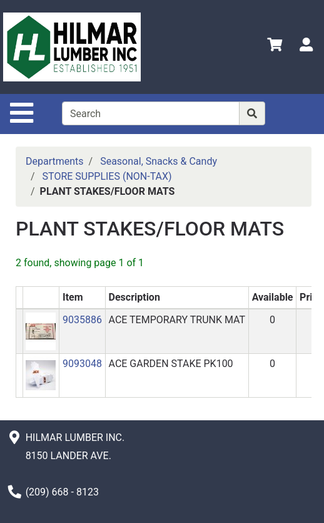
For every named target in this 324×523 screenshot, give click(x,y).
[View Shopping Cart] (274, 47)
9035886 (82, 320)
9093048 (82, 364)
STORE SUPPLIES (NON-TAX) (107, 176)
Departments (55, 161)
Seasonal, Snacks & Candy (158, 161)
